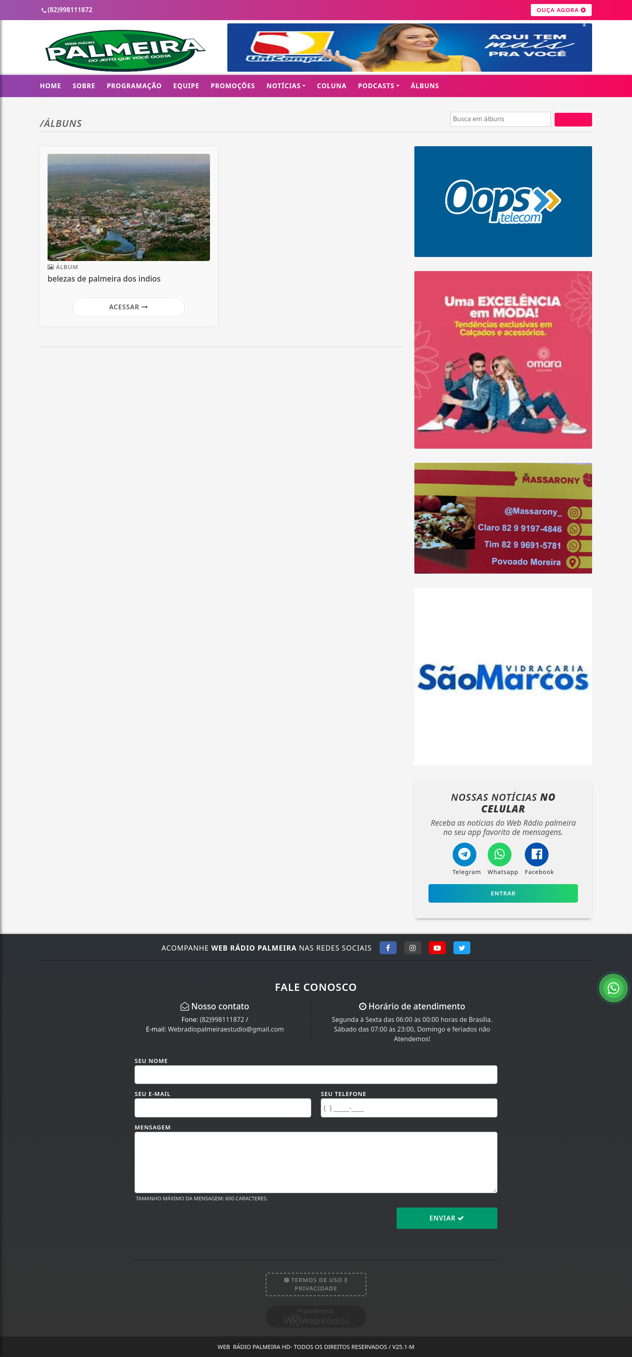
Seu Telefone (343, 1094)
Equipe (186, 85)
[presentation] (196, 1224)
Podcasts (376, 85)
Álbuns (425, 85)
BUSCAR (573, 119)
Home (50, 85)
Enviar (447, 1218)
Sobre (84, 85)
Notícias (283, 85)
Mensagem (153, 1127)
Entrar (503, 893)
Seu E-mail (152, 1094)
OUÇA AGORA (561, 10)
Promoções (233, 85)
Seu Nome (151, 1061)
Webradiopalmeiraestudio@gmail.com (226, 1029)
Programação (134, 85)
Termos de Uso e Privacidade (316, 1284)
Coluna (332, 85)
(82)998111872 (222, 1019)
